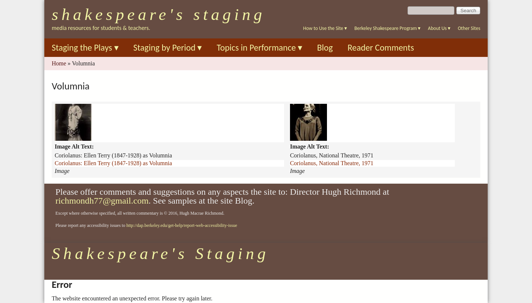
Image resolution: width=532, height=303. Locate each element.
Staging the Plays (85, 47)
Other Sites (469, 28)
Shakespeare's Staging (158, 14)
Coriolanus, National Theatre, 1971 (332, 163)
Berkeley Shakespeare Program (387, 28)
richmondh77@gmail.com (102, 200)
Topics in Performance (259, 47)
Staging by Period (167, 47)
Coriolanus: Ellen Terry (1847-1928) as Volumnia (113, 163)
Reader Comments (381, 47)
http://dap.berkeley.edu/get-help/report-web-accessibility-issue (181, 225)
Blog (325, 47)
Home (59, 63)
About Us (439, 28)
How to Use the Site (325, 28)
